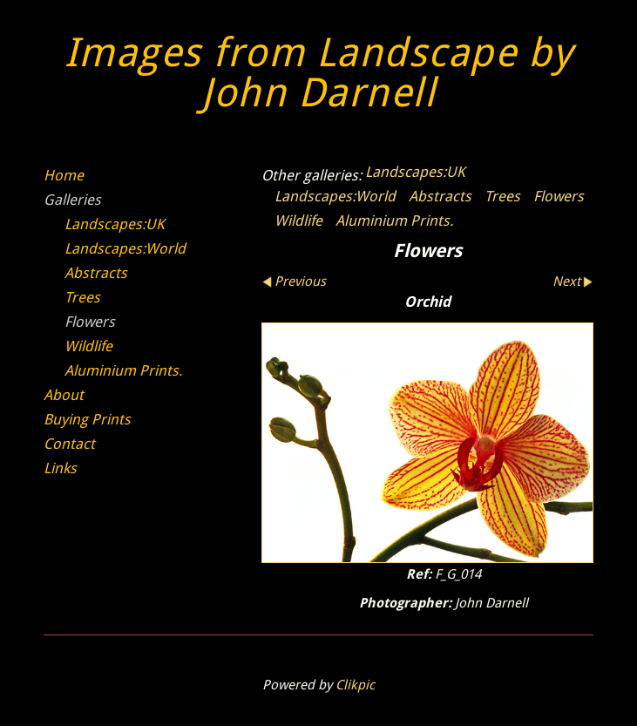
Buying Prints (87, 419)
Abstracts (440, 196)
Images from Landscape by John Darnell (318, 73)
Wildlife (298, 220)
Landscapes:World (335, 196)
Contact (69, 443)
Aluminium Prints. (394, 220)
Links (60, 468)
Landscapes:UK (415, 171)
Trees (502, 196)
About (64, 395)
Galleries (72, 199)
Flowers (558, 196)
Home (64, 175)
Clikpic (355, 685)
